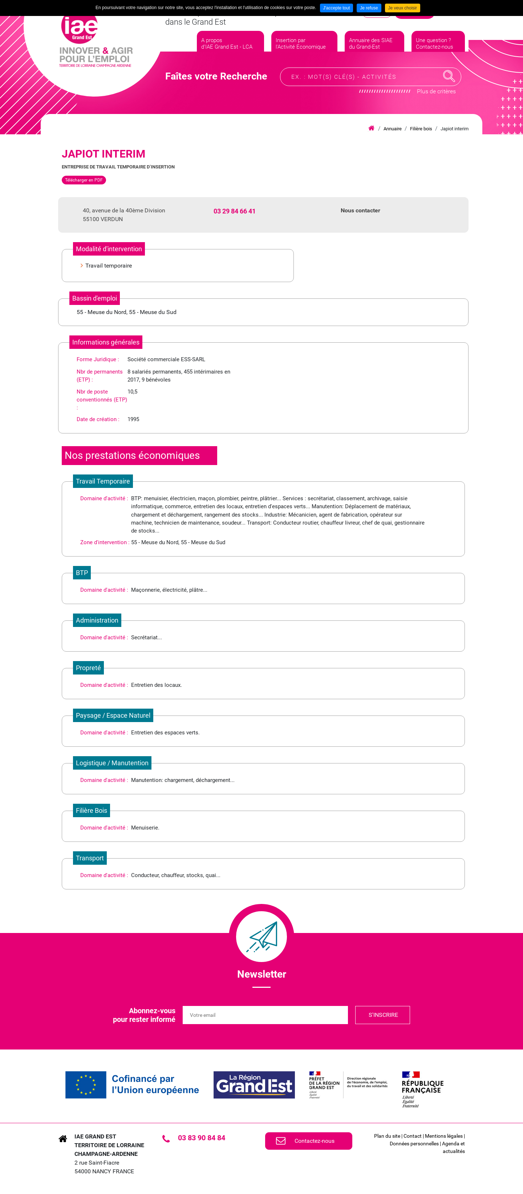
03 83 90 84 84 (201, 1137)
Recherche (449, 81)
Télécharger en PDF (84, 180)
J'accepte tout (336, 8)
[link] (132, 1085)
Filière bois (421, 128)
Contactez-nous (315, 1140)
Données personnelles (414, 1143)
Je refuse (369, 8)
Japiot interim (455, 128)
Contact (413, 1136)
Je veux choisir (402, 8)
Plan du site (387, 1136)
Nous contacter (360, 210)
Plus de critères (436, 96)
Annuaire (393, 128)
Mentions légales (444, 1136)
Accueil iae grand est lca (371, 128)
